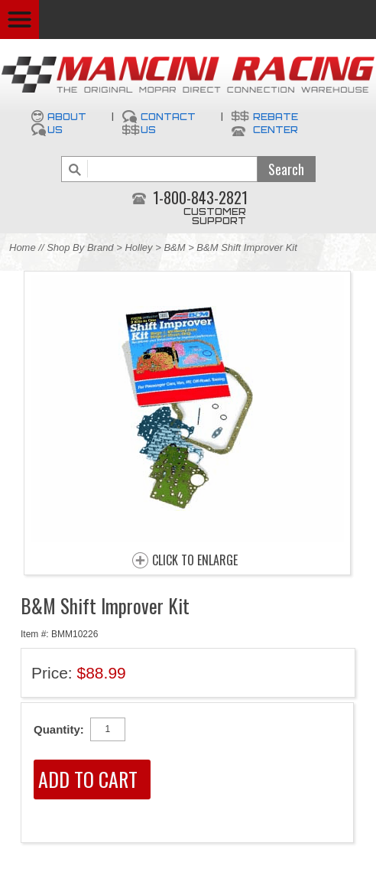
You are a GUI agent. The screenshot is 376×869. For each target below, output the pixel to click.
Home (22, 247)
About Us (66, 123)
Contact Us (168, 123)
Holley (138, 247)
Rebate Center (275, 123)
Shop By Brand (80, 247)
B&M (174, 247)
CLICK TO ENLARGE (195, 560)
